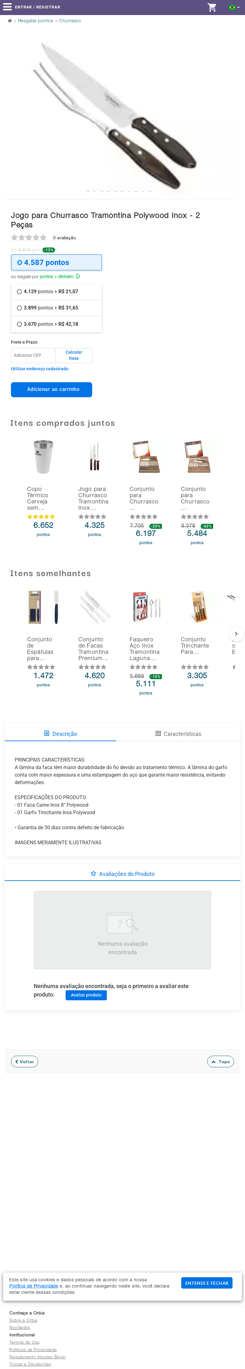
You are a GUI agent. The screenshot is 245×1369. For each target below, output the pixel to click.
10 (150, 189)
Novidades (19, 1328)
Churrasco (70, 21)
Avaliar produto (86, 994)
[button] (234, 7)
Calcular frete (74, 355)
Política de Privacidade (33, 1286)
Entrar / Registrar (37, 7)
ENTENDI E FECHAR (206, 1283)
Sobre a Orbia (23, 1321)
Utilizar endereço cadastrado (39, 368)
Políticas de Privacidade (33, 1350)
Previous (13, 98)
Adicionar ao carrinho (52, 389)
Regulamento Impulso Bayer (37, 1358)
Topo (220, 1061)
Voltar (24, 1061)
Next (224, 98)
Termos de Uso (24, 1343)
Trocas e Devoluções (30, 1365)
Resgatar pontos (35, 21)
